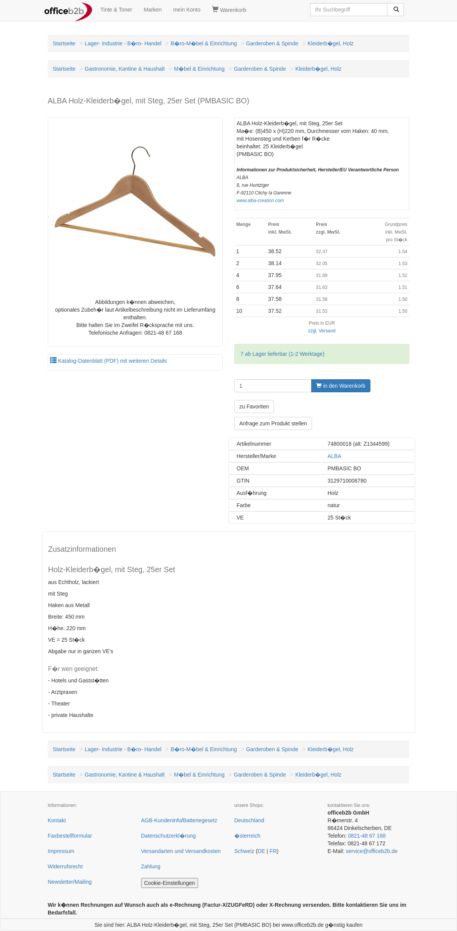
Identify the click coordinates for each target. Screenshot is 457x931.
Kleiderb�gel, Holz (330, 43)
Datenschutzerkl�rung (168, 836)
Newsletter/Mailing (70, 882)
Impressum (61, 851)
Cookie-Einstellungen (169, 883)
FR (273, 851)
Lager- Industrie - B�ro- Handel (123, 43)
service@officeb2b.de (372, 851)
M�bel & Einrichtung (199, 69)
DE (261, 851)
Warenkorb (229, 9)
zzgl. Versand (321, 331)
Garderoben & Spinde (272, 43)
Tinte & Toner (116, 10)
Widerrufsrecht (65, 866)
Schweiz (244, 851)
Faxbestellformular (70, 836)
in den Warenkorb (340, 386)
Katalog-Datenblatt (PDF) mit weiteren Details (108, 361)
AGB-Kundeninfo (161, 820)
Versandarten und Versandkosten (181, 851)
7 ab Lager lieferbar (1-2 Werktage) (282, 354)
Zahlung (151, 866)
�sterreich (247, 836)
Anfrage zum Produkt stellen (273, 423)
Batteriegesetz (200, 820)
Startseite (64, 43)
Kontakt (57, 820)
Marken (153, 10)
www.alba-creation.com (260, 200)
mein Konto (186, 10)
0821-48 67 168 (366, 836)
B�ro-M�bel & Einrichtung (204, 43)
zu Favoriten (254, 406)
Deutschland (249, 820)
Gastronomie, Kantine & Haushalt (125, 69)
